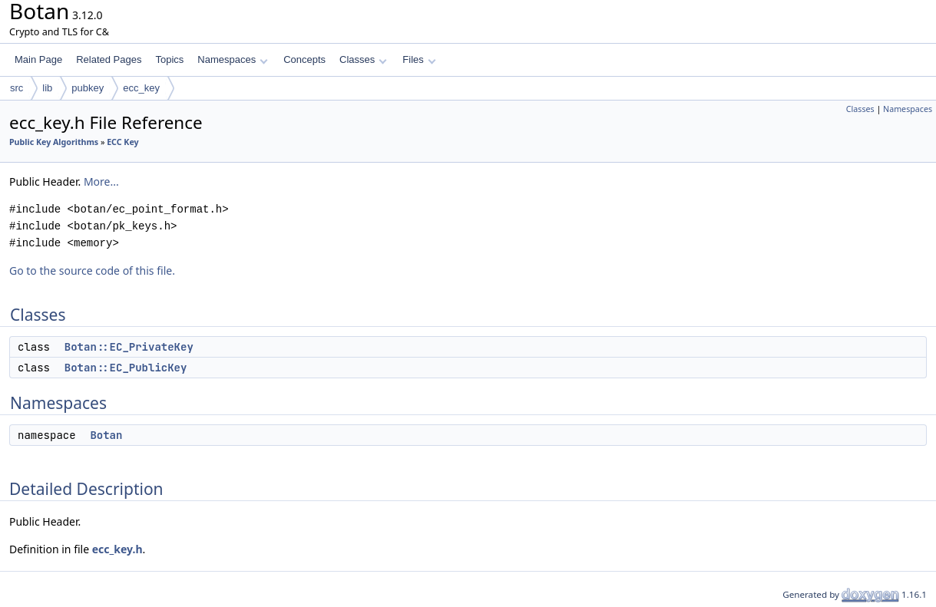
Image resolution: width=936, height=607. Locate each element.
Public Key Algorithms (53, 142)
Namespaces (232, 59)
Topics (169, 59)
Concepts (304, 59)
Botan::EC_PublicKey (125, 367)
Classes (363, 59)
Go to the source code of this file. (92, 270)
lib (47, 88)
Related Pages (108, 59)
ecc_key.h (117, 549)
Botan (106, 435)
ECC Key (123, 142)
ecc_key (141, 88)
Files (418, 59)
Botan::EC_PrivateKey (128, 347)
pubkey (87, 88)
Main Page (38, 59)
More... (101, 181)
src (16, 88)
